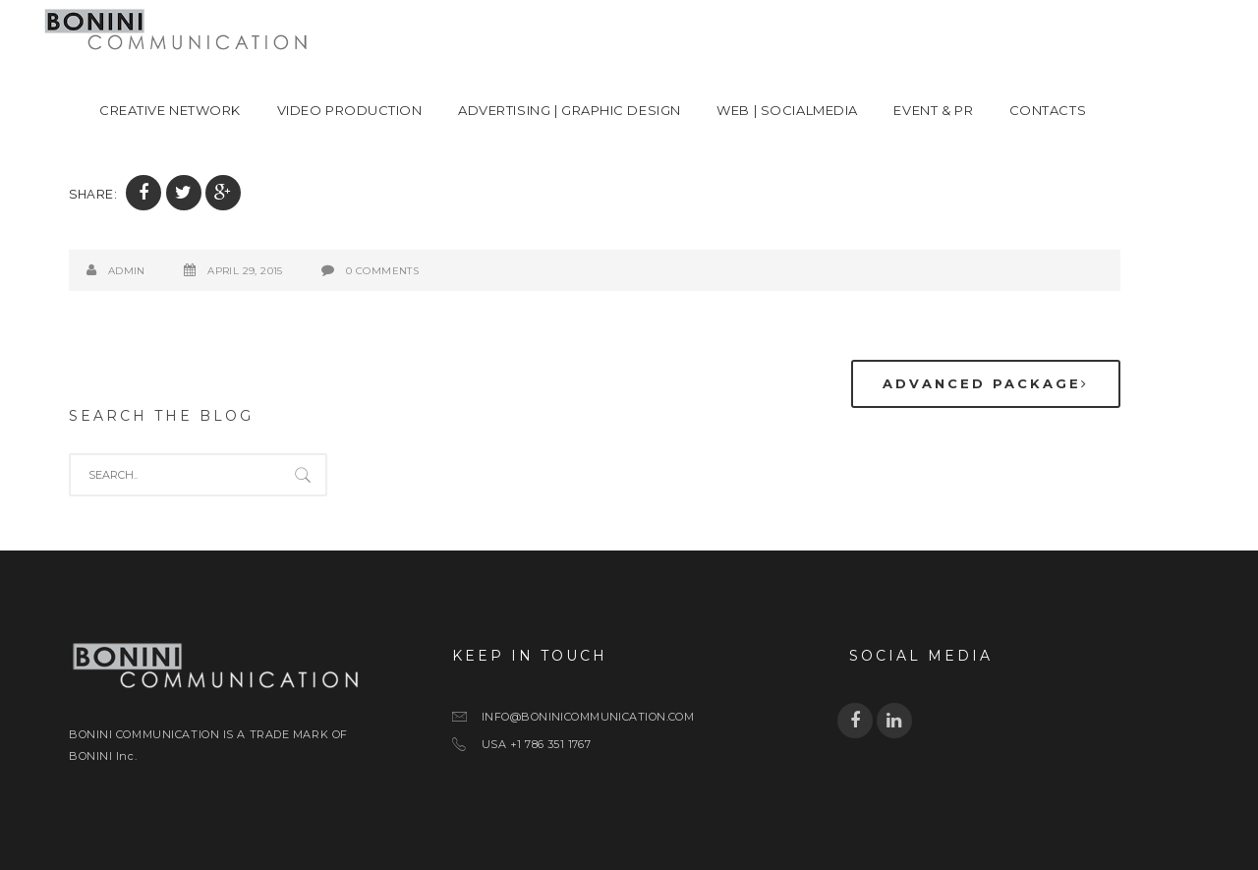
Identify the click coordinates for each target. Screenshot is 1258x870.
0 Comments (382, 270)
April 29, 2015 (245, 270)
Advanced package (986, 383)
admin (126, 270)
